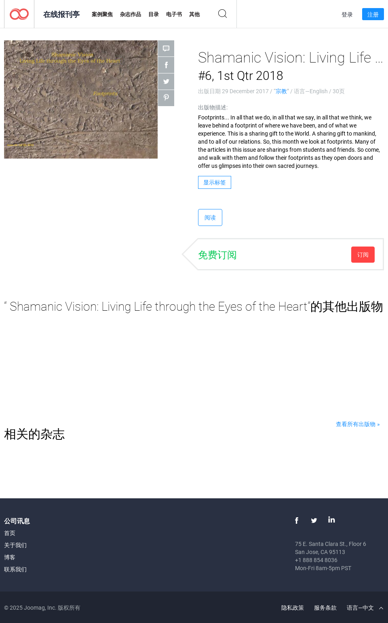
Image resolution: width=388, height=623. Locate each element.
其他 (194, 14)
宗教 (281, 91)
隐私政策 (292, 607)
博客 (9, 557)
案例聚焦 (102, 14)
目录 (153, 14)
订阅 (363, 254)
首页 (9, 533)
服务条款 (325, 607)
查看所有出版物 (355, 424)
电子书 (174, 14)
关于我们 (15, 545)
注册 (373, 14)
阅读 (210, 217)
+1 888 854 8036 (316, 560)
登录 (347, 14)
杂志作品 (130, 14)
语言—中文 (365, 607)
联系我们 (15, 569)
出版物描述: (213, 107)
